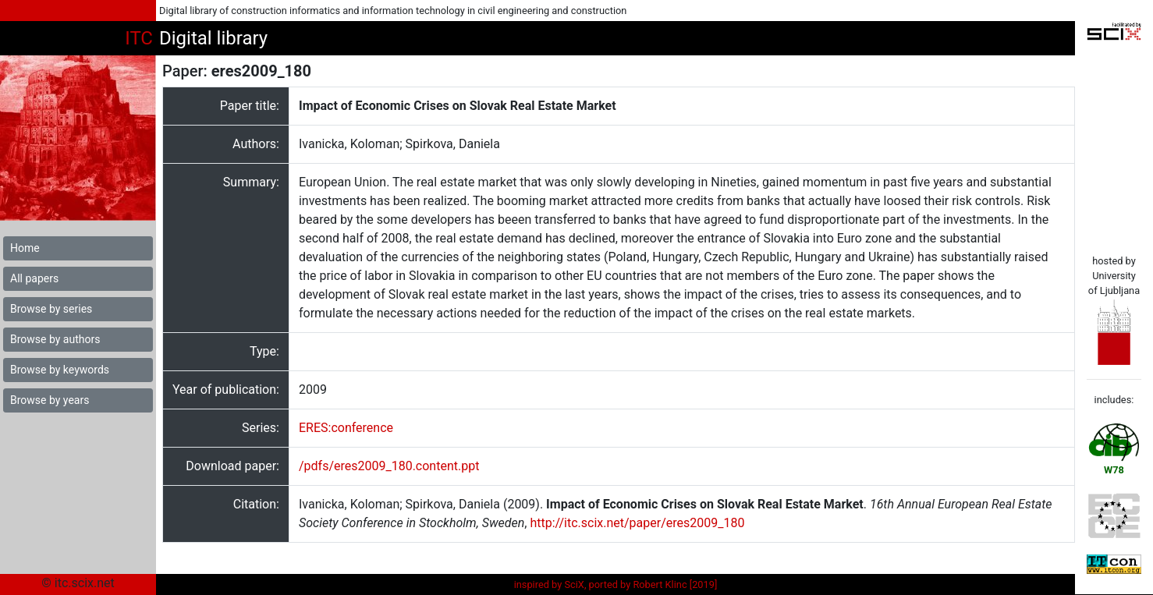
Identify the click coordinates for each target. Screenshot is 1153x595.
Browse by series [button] (51, 309)
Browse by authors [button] (55, 339)
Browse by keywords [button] (59, 369)
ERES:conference (346, 427)
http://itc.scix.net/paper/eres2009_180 (637, 522)
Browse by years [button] (49, 400)
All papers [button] (34, 278)
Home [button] (25, 248)
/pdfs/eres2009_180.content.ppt (389, 466)
